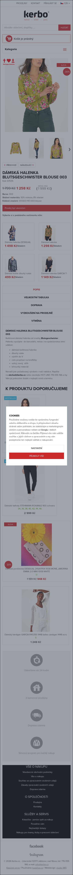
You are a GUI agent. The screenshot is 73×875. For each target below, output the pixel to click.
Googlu (44, 430)
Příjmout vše (36, 456)
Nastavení (36, 448)
